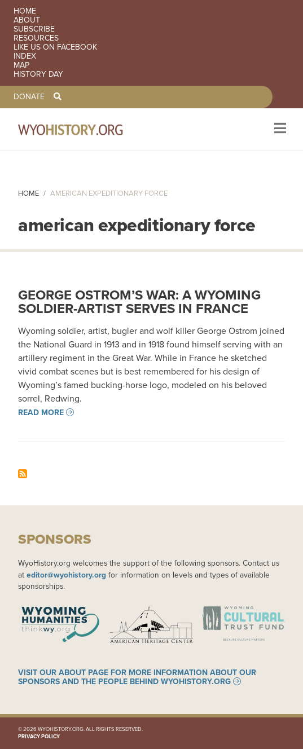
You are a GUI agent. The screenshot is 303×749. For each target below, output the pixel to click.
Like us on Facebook (55, 47)
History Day (38, 74)
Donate (29, 97)
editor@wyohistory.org (66, 574)
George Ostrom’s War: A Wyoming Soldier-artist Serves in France (139, 301)
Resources (36, 38)
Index (25, 56)
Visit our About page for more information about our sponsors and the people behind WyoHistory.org (137, 677)
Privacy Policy (39, 736)
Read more (41, 412)
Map (21, 65)
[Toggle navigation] (279, 129)
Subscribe (34, 29)
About (27, 20)
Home (25, 11)
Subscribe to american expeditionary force (22, 473)
